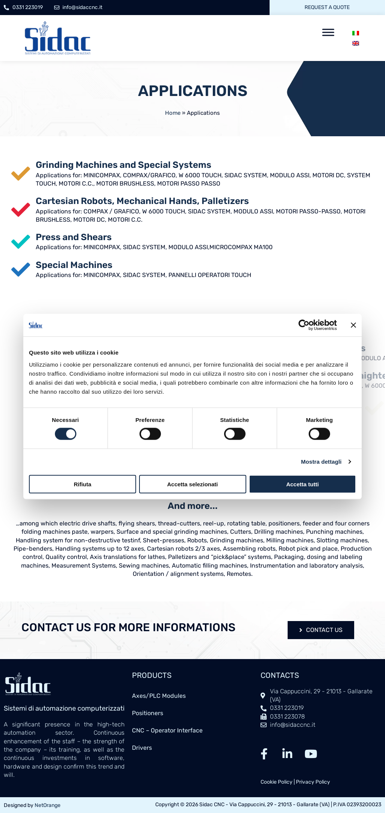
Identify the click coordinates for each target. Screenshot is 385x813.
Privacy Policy (313, 782)
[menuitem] (356, 33)
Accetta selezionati (192, 484)
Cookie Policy (277, 782)
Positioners (147, 713)
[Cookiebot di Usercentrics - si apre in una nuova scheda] (304, 325)
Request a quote (327, 7)
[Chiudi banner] (353, 325)
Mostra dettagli (321, 461)
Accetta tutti (302, 484)
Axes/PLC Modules (159, 695)
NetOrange (48, 805)
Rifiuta (82, 484)
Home (172, 113)
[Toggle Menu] (328, 32)
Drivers (142, 747)
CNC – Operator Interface (167, 730)
